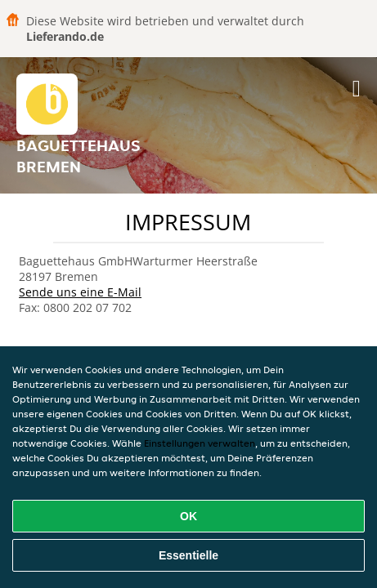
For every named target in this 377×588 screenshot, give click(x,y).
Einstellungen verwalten (199, 443)
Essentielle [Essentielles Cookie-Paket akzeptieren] (188, 555)
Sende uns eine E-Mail (80, 292)
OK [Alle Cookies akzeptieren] (188, 516)
